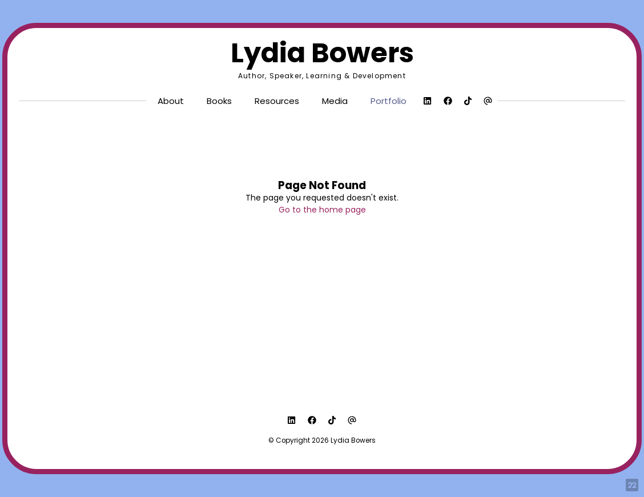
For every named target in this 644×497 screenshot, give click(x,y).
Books (219, 101)
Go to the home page (322, 209)
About (171, 101)
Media (335, 101)
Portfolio (388, 101)
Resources (277, 101)
